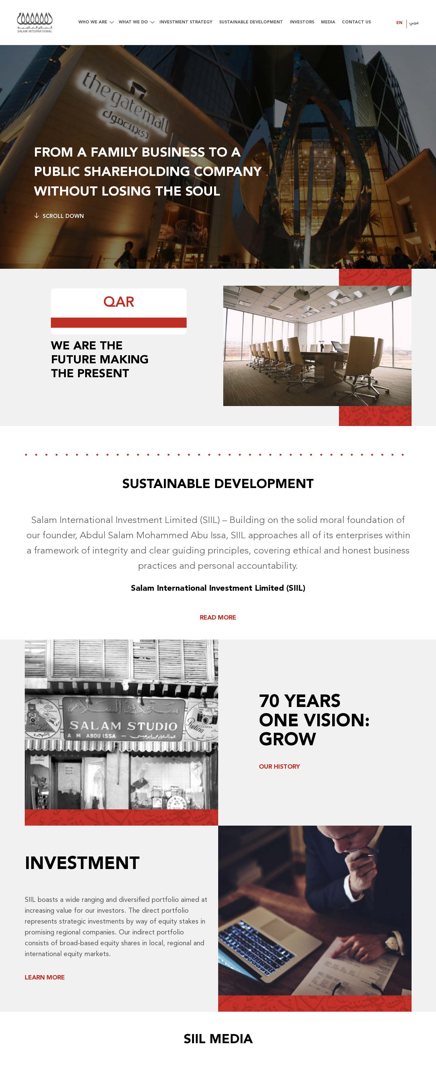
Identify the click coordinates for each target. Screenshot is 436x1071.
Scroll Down (59, 216)
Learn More (45, 978)
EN (399, 23)
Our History (279, 767)
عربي (414, 23)
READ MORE (218, 618)
